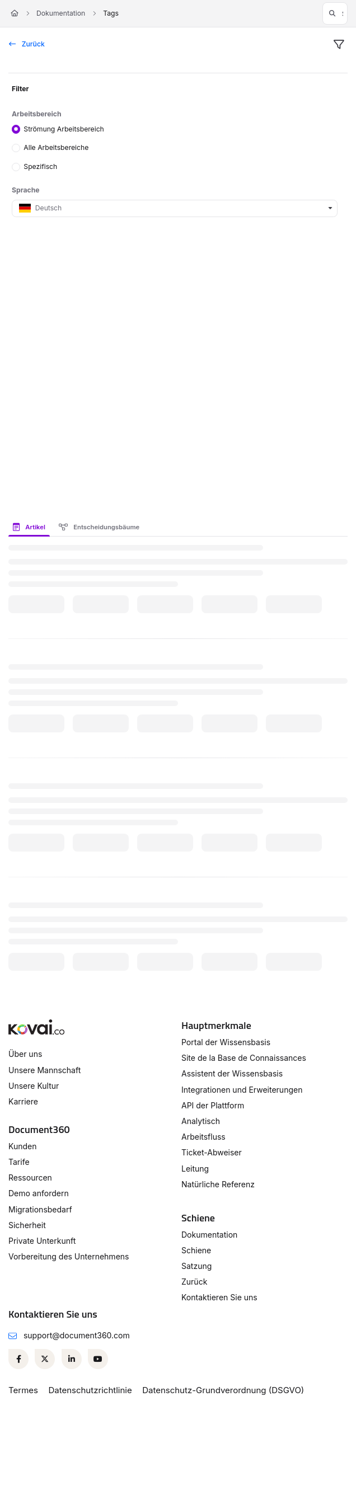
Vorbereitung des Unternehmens (68, 1256)
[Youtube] (98, 1359)
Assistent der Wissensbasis (232, 1073)
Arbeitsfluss (203, 1136)
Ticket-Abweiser (211, 1152)
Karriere (23, 1101)
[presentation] (31, 527)
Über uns (25, 1054)
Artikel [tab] (29, 527)
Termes (23, 1390)
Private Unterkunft (42, 1240)
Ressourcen (30, 1177)
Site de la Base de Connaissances (243, 1058)
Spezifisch (40, 166)
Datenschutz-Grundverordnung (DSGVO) (223, 1390)
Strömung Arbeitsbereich (64, 128)
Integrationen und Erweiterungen (241, 1089)
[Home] (14, 13)
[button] (335, 13)
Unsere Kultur (33, 1085)
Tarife (19, 1162)
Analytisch (200, 1121)
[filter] (339, 45)
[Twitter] (45, 1359)
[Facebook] (18, 1359)
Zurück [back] (27, 44)
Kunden (22, 1146)
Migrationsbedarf (40, 1209)
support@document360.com (77, 1335)
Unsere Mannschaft (44, 1070)
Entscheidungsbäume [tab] (99, 527)
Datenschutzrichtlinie (90, 1390)
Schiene (196, 1250)
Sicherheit (27, 1225)
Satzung (196, 1266)
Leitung (195, 1168)
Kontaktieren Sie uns (219, 1297)
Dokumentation (60, 13)
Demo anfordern (38, 1193)
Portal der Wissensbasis (225, 1042)
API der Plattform (212, 1105)
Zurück (194, 1281)
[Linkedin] (72, 1359)
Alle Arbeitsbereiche (56, 147)
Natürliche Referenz (218, 1184)
